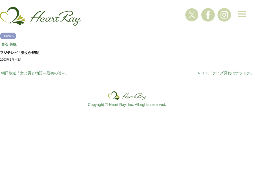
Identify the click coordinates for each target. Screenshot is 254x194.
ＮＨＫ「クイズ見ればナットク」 (225, 73)
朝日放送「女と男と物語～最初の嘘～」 (35, 73)
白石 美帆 (8, 44)
